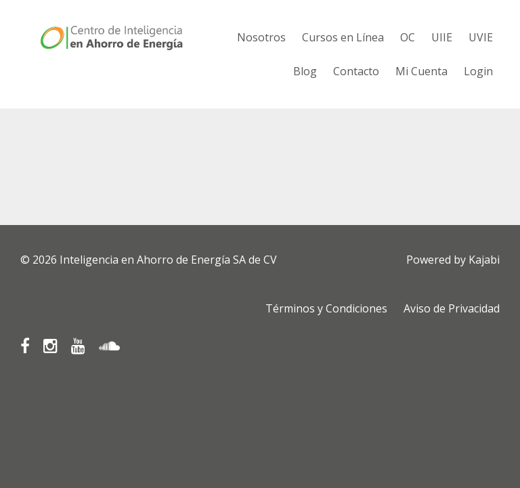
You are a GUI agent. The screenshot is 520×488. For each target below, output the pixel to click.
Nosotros (261, 37)
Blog (305, 71)
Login (478, 71)
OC (407, 37)
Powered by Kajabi (453, 259)
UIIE (441, 37)
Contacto (356, 71)
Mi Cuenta (421, 71)
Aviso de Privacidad (452, 308)
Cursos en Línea (343, 37)
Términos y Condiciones (326, 308)
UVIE (481, 37)
